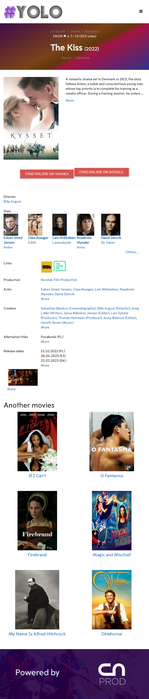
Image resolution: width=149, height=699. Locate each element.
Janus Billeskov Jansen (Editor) (86, 313)
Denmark (83, 58)
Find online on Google (101, 172)
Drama (75, 31)
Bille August (12, 201)
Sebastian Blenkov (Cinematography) (68, 308)
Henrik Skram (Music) (57, 322)
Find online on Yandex (47, 174)
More (70, 100)
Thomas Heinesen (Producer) (80, 318)
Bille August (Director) (113, 308)
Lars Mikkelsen (106, 289)
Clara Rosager (83, 289)
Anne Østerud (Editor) (119, 318)
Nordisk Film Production (59, 280)
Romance (92, 31)
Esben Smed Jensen (56, 289)
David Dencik (64, 294)
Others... (132, 252)
